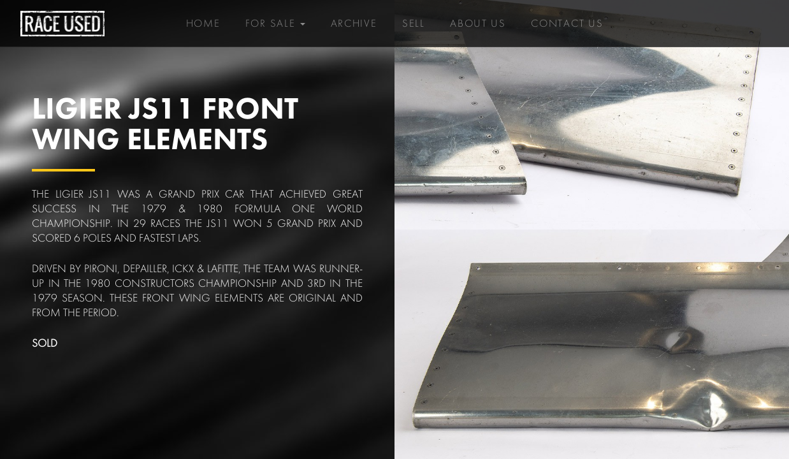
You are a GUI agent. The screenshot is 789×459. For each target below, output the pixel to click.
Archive (354, 23)
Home (203, 23)
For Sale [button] (275, 23)
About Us (478, 18)
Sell (413, 23)
